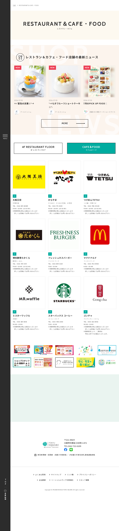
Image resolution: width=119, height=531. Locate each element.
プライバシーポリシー (87, 482)
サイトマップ (56, 482)
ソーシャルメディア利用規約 (62, 488)
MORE (73, 128)
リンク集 (70, 482)
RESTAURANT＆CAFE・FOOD (29, 5)
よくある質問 (40, 482)
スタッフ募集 (84, 488)
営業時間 (5, 495)
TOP (5, 482)
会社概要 (42, 488)
